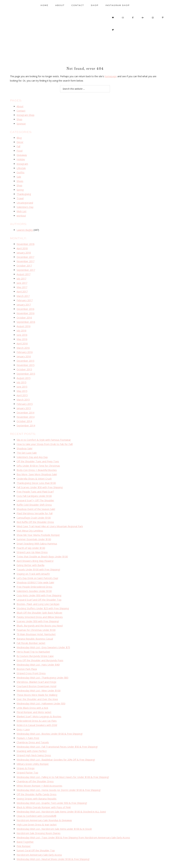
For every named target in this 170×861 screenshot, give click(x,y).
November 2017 (25, 257)
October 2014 (24, 411)
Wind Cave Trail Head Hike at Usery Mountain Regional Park (49, 513)
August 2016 (23, 319)
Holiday (21, 157)
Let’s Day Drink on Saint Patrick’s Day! (37, 564)
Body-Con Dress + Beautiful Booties (36, 459)
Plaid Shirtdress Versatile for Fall (34, 501)
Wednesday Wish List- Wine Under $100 (38, 672)
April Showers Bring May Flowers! (34, 547)
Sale (19, 174)
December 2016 (25, 303)
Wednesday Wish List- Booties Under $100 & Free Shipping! (49, 714)
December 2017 (25, 253)
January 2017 (24, 299)
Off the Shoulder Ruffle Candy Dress (36, 773)
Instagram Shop (25, 114)
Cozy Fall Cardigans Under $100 (34, 484)
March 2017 (23, 290)
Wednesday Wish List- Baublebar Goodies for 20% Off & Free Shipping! (55, 739)
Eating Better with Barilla (30, 551)
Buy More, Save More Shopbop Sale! (36, 463)
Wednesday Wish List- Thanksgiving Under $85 (42, 660)
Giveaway (22, 153)
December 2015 (25, 353)
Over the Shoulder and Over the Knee (37, 681)
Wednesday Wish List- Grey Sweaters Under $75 (42, 631)
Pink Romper (23, 823)
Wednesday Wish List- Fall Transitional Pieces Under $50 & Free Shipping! (56, 727)
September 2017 (25, 265)
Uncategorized (24, 199)
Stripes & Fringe (25, 748)
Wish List (21, 208)
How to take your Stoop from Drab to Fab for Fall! (44, 434)
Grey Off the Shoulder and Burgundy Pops (39, 643)
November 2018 (25, 240)
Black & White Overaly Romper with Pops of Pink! (43, 785)
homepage (110, 76)
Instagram (22, 162)
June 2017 (22, 278)
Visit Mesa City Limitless (29, 518)
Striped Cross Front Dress (30, 656)
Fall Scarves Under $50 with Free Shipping (39, 476)
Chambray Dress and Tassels (32, 723)
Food (19, 149)
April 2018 (22, 244)
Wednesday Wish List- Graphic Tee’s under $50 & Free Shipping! (51, 781)
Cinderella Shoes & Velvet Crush (34, 467)
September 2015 (25, 365)
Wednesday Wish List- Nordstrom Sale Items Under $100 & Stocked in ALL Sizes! (60, 789)
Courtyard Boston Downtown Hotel (36, 668)
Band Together (25, 819)
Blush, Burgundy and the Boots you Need (39, 610)
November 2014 (25, 407)
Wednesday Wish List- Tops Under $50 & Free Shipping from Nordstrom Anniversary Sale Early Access (72, 814)
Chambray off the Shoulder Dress (34, 760)
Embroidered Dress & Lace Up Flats (36, 702)
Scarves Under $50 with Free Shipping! (37, 605)
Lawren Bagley (25, 226)
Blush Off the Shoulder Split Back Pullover (39, 597)
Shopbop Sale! (24, 438)
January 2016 (24, 349)
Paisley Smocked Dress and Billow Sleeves (39, 601)
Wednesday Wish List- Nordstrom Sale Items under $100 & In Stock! (53, 806)
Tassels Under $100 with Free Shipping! (38, 555)
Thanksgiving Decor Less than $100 (36, 472)
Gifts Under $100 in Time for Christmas (38, 455)
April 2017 (22, 286)
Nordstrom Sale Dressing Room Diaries (38, 810)
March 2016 (23, 340)
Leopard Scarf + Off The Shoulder (35, 488)
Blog (19, 136)
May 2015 (22, 382)
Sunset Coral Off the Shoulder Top (35, 827)
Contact (21, 110)
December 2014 (25, 403)
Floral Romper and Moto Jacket (33, 693)
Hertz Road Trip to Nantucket (32, 635)
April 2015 (22, 386)
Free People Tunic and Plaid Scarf (35, 480)
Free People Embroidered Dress (34, 572)
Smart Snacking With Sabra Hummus (36, 530)
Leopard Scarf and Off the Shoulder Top (38, 585)
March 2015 (23, 391)
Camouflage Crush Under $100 (33, 505)
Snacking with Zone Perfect (31, 731)
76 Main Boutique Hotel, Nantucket (36, 618)
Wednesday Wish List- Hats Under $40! (37, 647)
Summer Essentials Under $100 (33, 526)
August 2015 (23, 370)
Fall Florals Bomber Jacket (31, 626)
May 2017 (22, 282)
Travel (20, 195)
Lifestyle (21, 166)
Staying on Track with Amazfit (33, 559)
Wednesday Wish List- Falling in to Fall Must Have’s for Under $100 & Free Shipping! (61, 756)
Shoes (20, 178)
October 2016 (24, 311)
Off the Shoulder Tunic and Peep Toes (37, 451)
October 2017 (24, 261)
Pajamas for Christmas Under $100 (35, 614)
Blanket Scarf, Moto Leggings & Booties (38, 697)
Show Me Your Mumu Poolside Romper (38, 522)
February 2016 (24, 345)
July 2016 (21, 324)
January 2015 (24, 399)
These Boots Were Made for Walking (36, 677)
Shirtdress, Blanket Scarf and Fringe (36, 664)
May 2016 (22, 332)
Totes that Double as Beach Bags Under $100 (41, 543)
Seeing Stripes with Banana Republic (36, 777)
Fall (18, 145)
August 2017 (23, 269)
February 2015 (24, 395)
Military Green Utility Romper (32, 743)
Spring (20, 187)
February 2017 (24, 294)
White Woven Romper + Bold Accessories (39, 764)
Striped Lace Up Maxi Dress (31, 539)
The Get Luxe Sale (26, 442)
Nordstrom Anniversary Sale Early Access (39, 831)
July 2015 (21, 374)
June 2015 (22, 378)
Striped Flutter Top (27, 752)
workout (21, 212)
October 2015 (24, 361)
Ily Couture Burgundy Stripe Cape (34, 639)
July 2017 (21, 273)
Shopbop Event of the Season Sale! (35, 497)
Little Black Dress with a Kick (32, 689)
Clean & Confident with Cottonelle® (36, 794)
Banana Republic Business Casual (35, 622)
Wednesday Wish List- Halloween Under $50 (40, 685)
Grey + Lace (23, 710)
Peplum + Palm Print (28, 718)
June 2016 (22, 328)
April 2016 (22, 336)
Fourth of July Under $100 (30, 534)
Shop (19, 118)
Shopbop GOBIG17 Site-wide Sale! (35, 568)
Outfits (20, 170)
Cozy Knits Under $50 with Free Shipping (38, 580)
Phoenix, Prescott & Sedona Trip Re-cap (38, 840)
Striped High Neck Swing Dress (33, 735)
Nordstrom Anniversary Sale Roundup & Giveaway (44, 798)
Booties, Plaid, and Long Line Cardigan (37, 589)
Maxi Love (22, 844)
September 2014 (25, 416)
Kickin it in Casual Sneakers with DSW (37, 706)
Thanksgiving (24, 191)
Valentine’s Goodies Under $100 (34, 576)
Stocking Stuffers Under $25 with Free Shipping (42, 593)
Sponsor (21, 122)
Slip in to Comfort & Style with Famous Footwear (43, 430)
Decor (20, 141)
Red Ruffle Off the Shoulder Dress (35, 509)
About (20, 106)
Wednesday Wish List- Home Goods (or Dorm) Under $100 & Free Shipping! (57, 768)
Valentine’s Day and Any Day (32, 447)
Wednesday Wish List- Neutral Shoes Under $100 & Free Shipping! (52, 835)
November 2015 (25, 357)
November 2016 (25, 307)
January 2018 (24, 248)
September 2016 (25, 315)
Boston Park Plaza (27, 651)
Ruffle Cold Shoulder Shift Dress (34, 493)
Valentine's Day (25, 203)
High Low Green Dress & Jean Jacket (36, 802)
